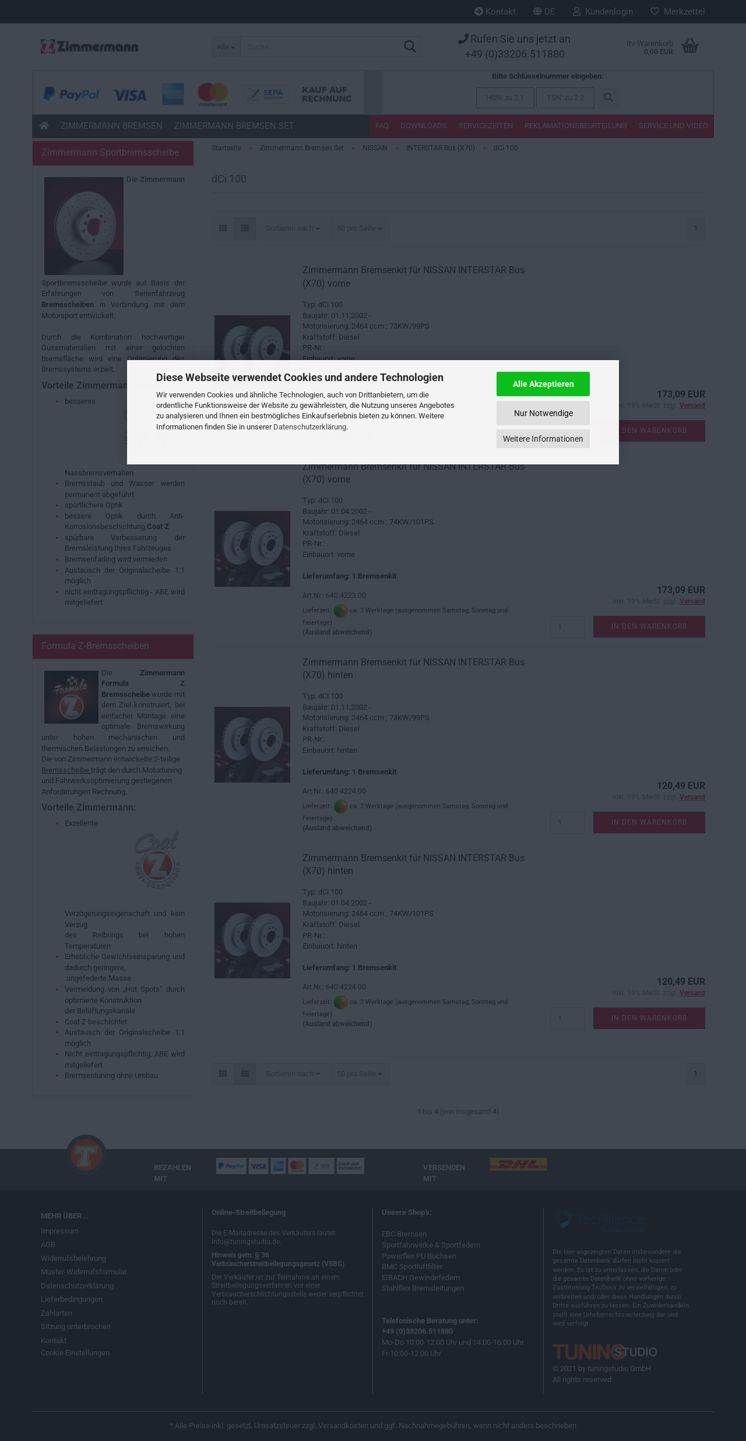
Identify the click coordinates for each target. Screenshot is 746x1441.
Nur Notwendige (543, 413)
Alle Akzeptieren (543, 384)
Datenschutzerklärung (309, 426)
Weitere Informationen (543, 438)
